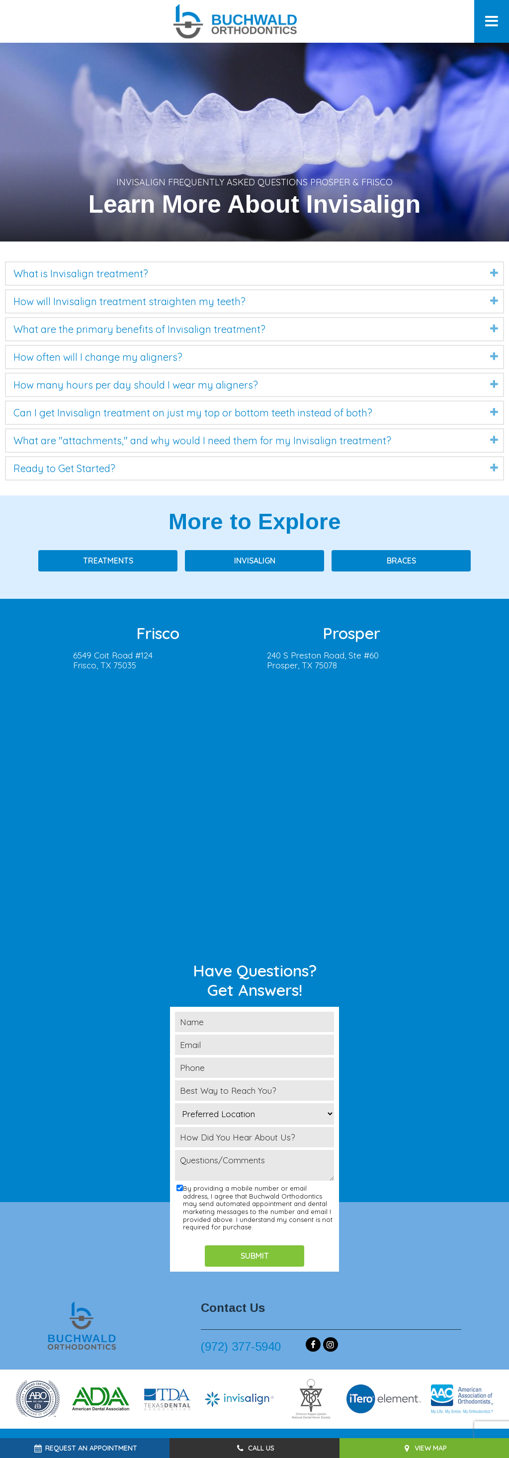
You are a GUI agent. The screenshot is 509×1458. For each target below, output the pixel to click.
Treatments (108, 561)
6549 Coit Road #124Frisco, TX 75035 (113, 660)
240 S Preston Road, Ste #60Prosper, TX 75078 (323, 660)
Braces (401, 561)
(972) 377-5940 (241, 1346)
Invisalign (254, 561)
